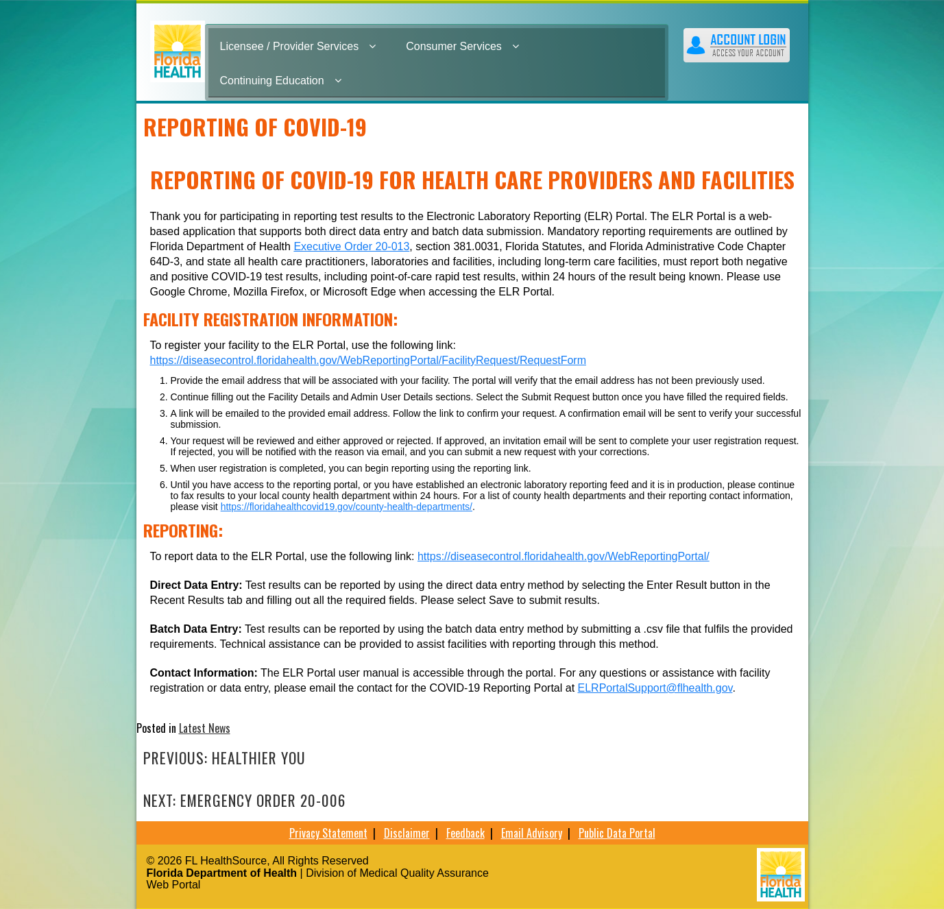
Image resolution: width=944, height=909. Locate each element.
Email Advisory (531, 833)
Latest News (204, 728)
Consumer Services (462, 45)
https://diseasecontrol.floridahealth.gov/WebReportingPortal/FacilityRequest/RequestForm (368, 360)
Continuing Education (280, 80)
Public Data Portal (617, 833)
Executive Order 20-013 (351, 246)
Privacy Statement (328, 833)
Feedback (465, 833)
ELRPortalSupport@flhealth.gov (655, 688)
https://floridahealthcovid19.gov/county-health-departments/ (346, 506)
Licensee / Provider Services (298, 45)
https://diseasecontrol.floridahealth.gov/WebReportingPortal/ (563, 556)
